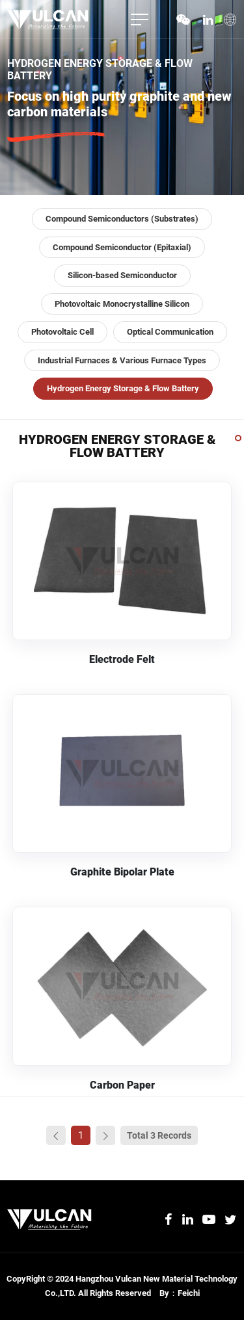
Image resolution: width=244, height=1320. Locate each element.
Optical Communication (170, 332)
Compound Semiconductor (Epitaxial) (122, 247)
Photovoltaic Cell (62, 332)
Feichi (189, 1293)
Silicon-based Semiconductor (122, 275)
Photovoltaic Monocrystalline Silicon (122, 304)
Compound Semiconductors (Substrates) (122, 219)
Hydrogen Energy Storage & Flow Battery (123, 388)
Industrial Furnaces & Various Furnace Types (122, 360)
